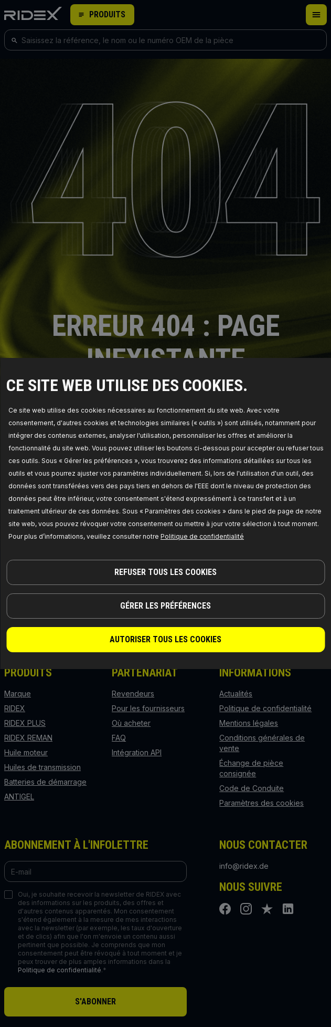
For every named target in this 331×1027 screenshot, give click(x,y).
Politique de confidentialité (202, 536)
